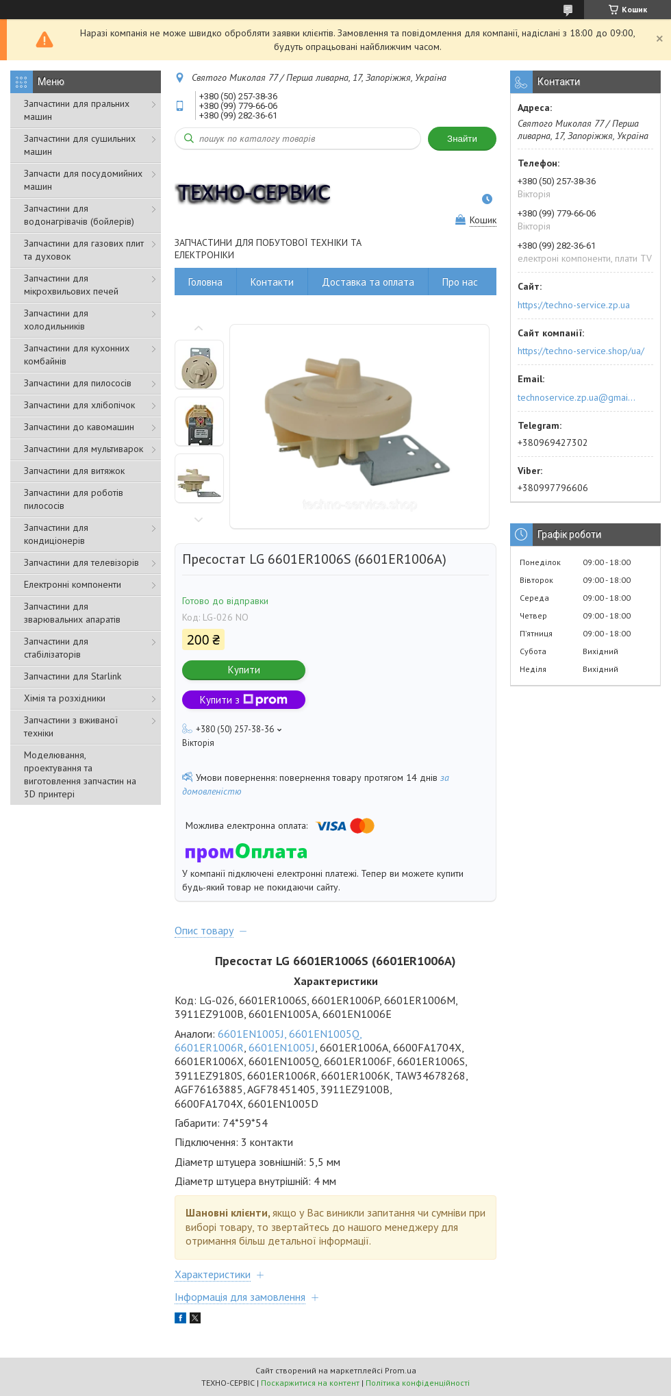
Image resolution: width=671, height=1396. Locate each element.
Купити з (244, 699)
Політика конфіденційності (418, 1383)
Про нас (460, 282)
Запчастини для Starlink (72, 676)
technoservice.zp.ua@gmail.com (577, 397)
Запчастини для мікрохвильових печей (71, 284)
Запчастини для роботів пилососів (73, 499)
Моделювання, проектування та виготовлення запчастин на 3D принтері (80, 774)
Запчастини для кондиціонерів (56, 534)
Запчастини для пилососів (77, 383)
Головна (205, 282)
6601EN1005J (282, 1047)
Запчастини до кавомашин (79, 427)
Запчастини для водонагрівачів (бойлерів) (79, 214)
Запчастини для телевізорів (81, 562)
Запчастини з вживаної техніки (71, 726)
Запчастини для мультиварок (83, 449)
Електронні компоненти (72, 584)
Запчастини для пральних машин (76, 110)
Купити (244, 669)
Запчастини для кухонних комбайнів (76, 354)
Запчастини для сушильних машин (80, 145)
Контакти (272, 282)
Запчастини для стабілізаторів (56, 647)
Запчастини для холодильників (56, 319)
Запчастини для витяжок (74, 470)
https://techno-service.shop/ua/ (581, 351)
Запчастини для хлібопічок (79, 405)
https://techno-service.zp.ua (574, 305)
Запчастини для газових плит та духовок (84, 249)
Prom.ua (400, 1370)
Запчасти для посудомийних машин (83, 179)
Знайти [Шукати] (462, 139)
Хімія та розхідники (64, 698)
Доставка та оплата (368, 282)
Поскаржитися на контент (310, 1383)
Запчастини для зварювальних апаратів (72, 612)
